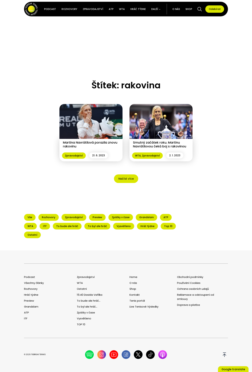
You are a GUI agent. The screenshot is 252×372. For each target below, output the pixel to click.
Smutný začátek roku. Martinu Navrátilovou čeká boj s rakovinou (159, 144)
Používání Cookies (188, 283)
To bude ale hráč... (88, 300)
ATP (111, 9)
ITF (25, 318)
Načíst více (126, 179)
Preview (29, 300)
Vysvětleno (84, 318)
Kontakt (134, 295)
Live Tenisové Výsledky (143, 306)
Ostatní (82, 289)
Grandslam (31, 306)
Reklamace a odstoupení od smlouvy (195, 297)
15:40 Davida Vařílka (89, 295)
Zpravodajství (93, 9)
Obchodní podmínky (190, 277)
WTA (122, 9)
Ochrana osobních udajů (193, 289)
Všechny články (34, 283)
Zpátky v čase (86, 312)
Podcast (50, 9)
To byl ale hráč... (87, 306)
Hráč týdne (138, 9)
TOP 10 (81, 324)
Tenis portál (137, 300)
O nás (176, 9)
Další (154, 9)
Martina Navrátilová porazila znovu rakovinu (90, 144)
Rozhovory (69, 9)
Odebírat (215, 9)
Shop (188, 9)
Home (133, 277)
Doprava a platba (188, 305)
